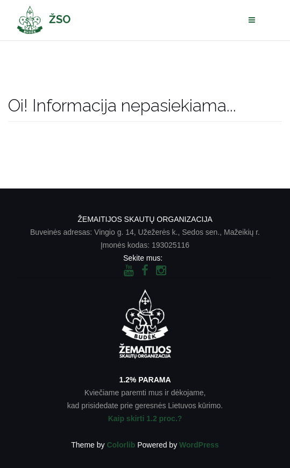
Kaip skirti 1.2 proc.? (145, 418)
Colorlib (121, 445)
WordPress (199, 445)
